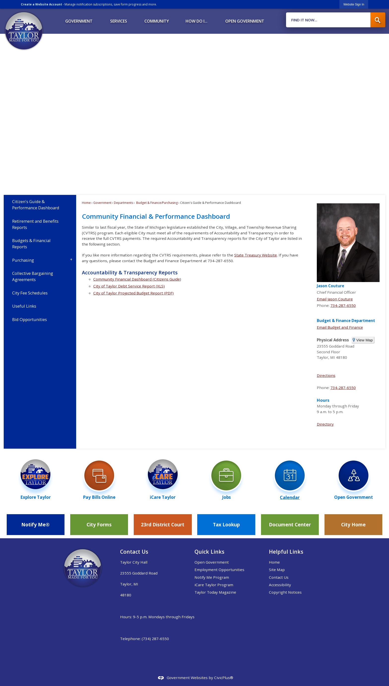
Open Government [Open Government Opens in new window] (211, 562)
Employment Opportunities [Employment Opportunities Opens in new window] (219, 569)
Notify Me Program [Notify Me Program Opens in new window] (211, 577)
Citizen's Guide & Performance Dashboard (35, 205)
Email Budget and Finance (340, 327)
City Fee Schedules (30, 293)
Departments (123, 203)
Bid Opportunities (29, 319)
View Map (364, 340)
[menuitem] (78, 19)
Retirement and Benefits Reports (35, 224)
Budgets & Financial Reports (31, 244)
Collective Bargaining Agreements (32, 276)
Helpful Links (286, 551)
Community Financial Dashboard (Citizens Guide (136, 279)
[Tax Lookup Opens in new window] (226, 524)
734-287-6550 (343, 305)
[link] (353, 4)
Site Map (277, 569)
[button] (377, 19)
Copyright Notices (285, 592)
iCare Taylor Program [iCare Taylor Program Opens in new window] (213, 584)
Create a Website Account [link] (41, 4)
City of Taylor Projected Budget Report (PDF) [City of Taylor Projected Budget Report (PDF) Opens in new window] (133, 292)
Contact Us (279, 577)
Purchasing (23, 260)
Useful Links (24, 306)
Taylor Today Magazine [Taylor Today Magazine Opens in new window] (215, 592)
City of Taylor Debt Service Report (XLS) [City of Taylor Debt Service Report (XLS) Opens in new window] (129, 286)
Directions (326, 375)
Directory (325, 424)
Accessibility (280, 584)
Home (86, 203)
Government (102, 203)
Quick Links (209, 551)
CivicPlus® (223, 677)
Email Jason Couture (335, 298)
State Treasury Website (255, 255)
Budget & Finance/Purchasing (156, 203)
